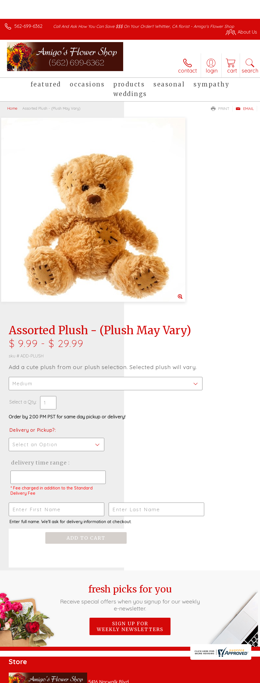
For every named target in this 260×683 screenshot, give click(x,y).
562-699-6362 (28, 26)
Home (12, 108)
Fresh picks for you (130, 421)
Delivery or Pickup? (156, 242)
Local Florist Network (200, 677)
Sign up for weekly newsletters (130, 450)
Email (245, 108)
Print (220, 108)
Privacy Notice (158, 677)
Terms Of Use (124, 677)
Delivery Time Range (152, 281)
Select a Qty (146, 214)
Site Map (235, 677)
